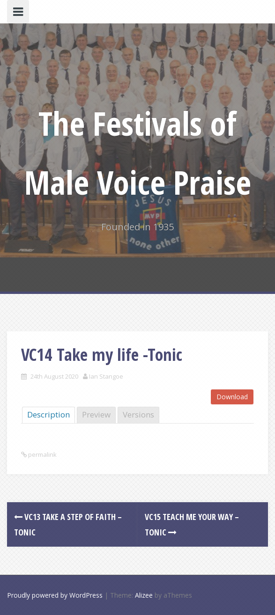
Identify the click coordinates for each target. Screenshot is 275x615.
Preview (96, 414)
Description (48, 414)
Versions (138, 414)
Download (232, 396)
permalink (42, 454)
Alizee (144, 595)
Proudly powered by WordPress (55, 595)
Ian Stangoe (106, 376)
